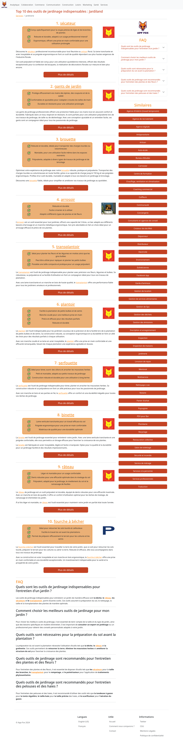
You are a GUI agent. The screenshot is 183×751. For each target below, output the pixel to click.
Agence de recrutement (143, 119)
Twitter (143, 721)
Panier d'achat (143, 400)
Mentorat (143, 369)
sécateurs (20, 600)
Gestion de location (142, 291)
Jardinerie (143, 353)
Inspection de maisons (143, 346)
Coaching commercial (142, 189)
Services (104, 5)
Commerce (39, 5)
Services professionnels (143, 479)
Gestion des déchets (143, 314)
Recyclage (143, 432)
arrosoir (68, 199)
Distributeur (142, 244)
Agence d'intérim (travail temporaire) (143, 111)
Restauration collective (143, 439)
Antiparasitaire (142, 134)
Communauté (143, 205)
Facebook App (143, 275)
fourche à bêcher (69, 521)
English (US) (83, 721)
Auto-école (143, 150)
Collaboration (27, 5)
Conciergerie (142, 213)
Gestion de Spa (143, 306)
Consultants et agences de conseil (143, 220)
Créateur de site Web (143, 228)
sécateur (68, 23)
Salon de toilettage (143, 447)
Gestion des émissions (143, 322)
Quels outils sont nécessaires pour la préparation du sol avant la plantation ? (138, 69)
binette (68, 414)
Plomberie (142, 424)
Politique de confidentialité (152, 735)
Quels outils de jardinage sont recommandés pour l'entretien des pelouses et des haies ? (140, 91)
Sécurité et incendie (142, 455)
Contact (112, 731)
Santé (96, 5)
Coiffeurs (143, 197)
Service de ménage (143, 463)
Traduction (143, 486)
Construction (68, 5)
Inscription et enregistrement (143, 330)
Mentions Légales (147, 731)
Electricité (143, 252)
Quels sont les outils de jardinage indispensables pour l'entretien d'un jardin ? (140, 47)
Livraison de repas (143, 361)
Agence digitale (143, 126)
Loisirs (78, 5)
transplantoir (68, 246)
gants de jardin (68, 86)
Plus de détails (66, 74)
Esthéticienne (143, 267)
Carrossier (142, 166)
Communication (53, 5)
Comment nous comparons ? (121, 726)
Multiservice (143, 377)
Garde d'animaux (142, 283)
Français (82, 726)
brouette (68, 139)
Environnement (143, 259)
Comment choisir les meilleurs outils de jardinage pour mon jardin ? (138, 58)
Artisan (143, 142)
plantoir (68, 304)
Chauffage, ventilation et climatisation (143, 181)
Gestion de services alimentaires (143, 299)
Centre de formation (143, 173)
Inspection (143, 338)
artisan (84, 51)
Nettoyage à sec (143, 385)
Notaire (143, 393)
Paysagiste (143, 408)
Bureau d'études (143, 158)
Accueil (112, 721)
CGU (142, 726)
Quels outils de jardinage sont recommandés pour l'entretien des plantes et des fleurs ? (140, 80)
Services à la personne (143, 471)
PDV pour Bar (143, 416)
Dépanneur (143, 236)
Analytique (14, 5)
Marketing (87, 5)
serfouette (68, 362)
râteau (68, 466)
